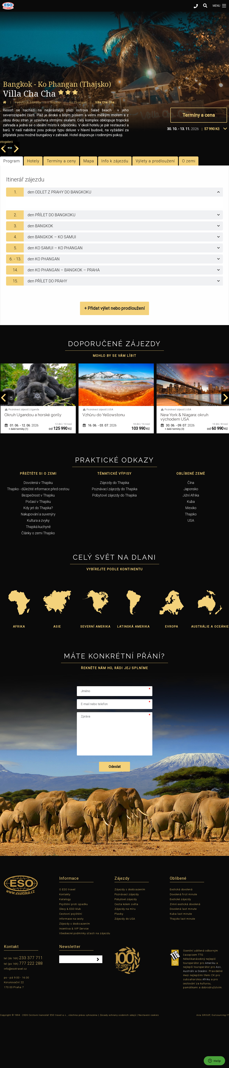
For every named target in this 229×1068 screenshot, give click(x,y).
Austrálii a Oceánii (195, 1019)
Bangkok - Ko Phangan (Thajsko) (57, 84)
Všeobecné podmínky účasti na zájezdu (84, 981)
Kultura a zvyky (38, 568)
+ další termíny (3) (176, 477)
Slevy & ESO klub (70, 956)
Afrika (19, 674)
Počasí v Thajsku (38, 549)
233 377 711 (31, 1005)
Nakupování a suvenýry (38, 562)
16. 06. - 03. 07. (101, 473)
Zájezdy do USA (124, 966)
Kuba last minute (181, 961)
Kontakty (64, 942)
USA (190, 568)
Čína (190, 531)
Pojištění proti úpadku (73, 952)
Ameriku (210, 1010)
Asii (218, 1014)
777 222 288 (31, 1011)
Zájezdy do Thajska (114, 531)
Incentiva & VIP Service (74, 976)
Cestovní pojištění (70, 961)
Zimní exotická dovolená (185, 952)
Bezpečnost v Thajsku (38, 543)
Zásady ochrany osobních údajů (118, 1063)
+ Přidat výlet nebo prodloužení (114, 356)
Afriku (206, 1027)
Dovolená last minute (183, 956)
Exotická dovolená (181, 937)
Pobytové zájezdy (125, 947)
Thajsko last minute (182, 966)
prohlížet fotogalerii (206, 189)
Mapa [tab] (88, 208)
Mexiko (190, 556)
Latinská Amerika (133, 674)
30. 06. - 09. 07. (179, 473)
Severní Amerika (95, 674)
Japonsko (191, 537)
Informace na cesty (71, 966)
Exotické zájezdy (180, 947)
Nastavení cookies (148, 1063)
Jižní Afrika (191, 543)
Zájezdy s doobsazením (74, 971)
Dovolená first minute (183, 942)
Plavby (118, 961)
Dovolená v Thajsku (38, 531)
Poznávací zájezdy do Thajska (114, 537)
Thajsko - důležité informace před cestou (38, 537)
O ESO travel (67, 937)
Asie (57, 674)
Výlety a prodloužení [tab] (155, 208)
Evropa (171, 674)
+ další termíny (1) (20, 477)
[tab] (114, 239)
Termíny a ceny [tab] (61, 208)
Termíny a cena (199, 115)
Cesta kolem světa (126, 952)
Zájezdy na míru (125, 956)
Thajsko (191, 562)
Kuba (191, 549)
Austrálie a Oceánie (210, 674)
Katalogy (65, 947)
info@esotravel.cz (15, 1016)
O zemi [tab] (188, 208)
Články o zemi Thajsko (38, 581)
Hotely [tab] (33, 208)
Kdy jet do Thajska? (38, 556)
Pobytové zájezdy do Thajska (114, 543)
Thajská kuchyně (38, 575)
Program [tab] (11, 208)
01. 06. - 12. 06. (23, 473)
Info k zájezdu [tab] (114, 208)
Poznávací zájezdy (126, 942)
